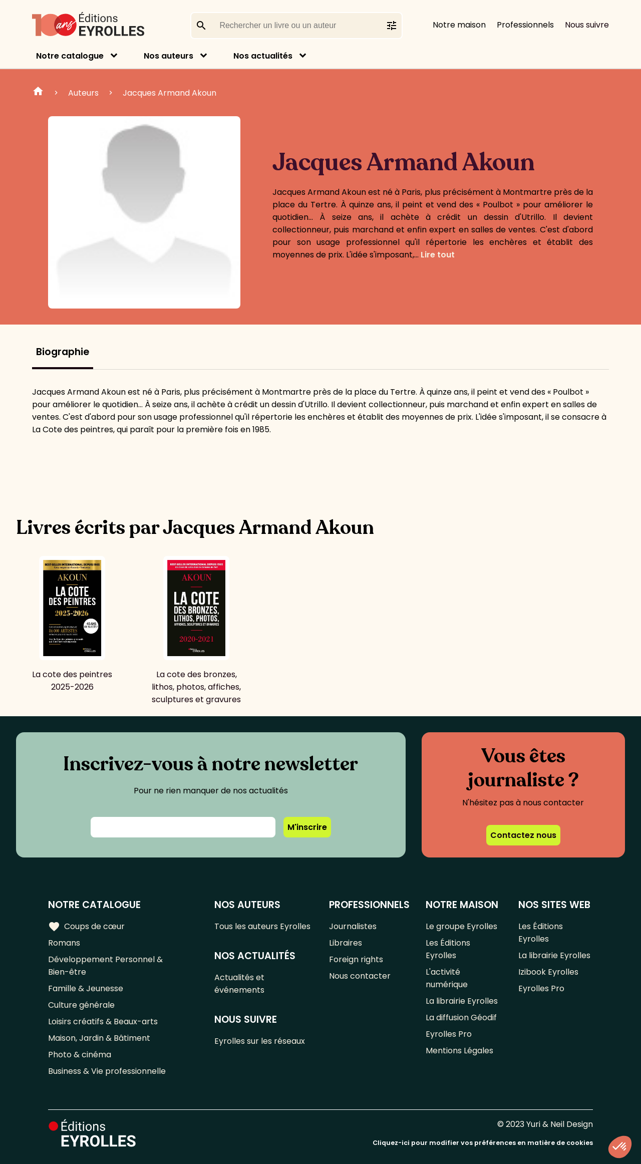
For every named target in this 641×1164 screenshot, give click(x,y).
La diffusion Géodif (461, 1017)
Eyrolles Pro (449, 1034)
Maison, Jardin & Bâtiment (99, 1038)
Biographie (62, 352)
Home (38, 92)
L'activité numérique (447, 978)
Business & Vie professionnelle (107, 1071)
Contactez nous (523, 835)
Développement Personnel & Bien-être (105, 966)
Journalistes (353, 926)
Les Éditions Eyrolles (448, 949)
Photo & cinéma (79, 1054)
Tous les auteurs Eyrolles (262, 926)
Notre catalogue (70, 56)
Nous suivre (587, 25)
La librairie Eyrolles (462, 1001)
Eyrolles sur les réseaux (259, 1041)
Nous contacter (360, 976)
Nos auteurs (168, 56)
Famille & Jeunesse (85, 988)
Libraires (345, 943)
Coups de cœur (86, 927)
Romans (64, 943)
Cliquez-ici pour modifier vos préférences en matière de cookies (483, 1142)
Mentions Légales (459, 1050)
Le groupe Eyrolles (461, 926)
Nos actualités (262, 56)
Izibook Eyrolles (548, 972)
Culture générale (81, 1005)
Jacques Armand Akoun (169, 93)
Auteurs (83, 93)
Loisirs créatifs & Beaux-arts (103, 1021)
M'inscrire (307, 827)
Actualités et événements (239, 984)
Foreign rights (356, 959)
